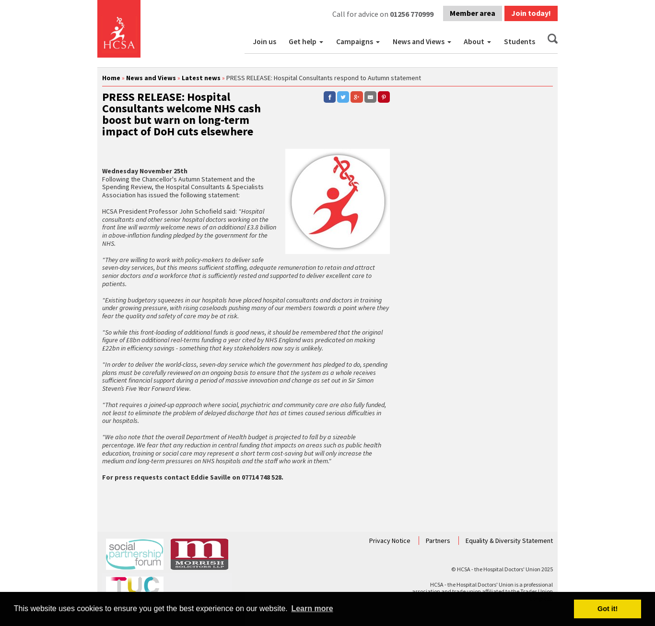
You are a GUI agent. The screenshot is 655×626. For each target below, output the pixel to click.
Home (111, 77)
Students (519, 41)
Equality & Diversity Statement (509, 540)
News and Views (418, 41)
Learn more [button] (312, 608)
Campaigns (354, 41)
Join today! (531, 13)
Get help (302, 41)
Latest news (201, 77)
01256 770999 (411, 14)
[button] (322, 41)
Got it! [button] (607, 609)
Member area (472, 13)
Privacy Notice (390, 540)
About (474, 41)
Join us (264, 41)
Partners (439, 540)
